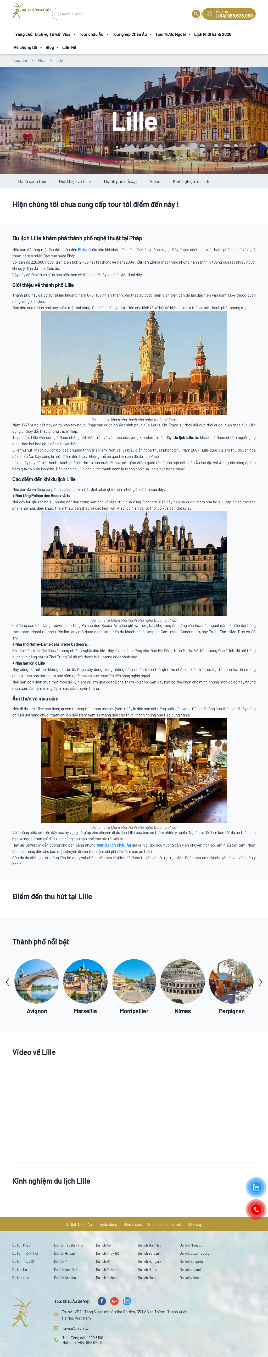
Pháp (42, 60)
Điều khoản (132, 1224)
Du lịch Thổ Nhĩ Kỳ (25, 1253)
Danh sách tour (32, 181)
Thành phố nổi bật (120, 181)
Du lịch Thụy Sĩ (23, 1261)
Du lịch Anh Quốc (66, 1269)
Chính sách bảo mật (165, 1224)
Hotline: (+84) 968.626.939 (84, 1342)
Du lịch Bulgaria (191, 1261)
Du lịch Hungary (149, 1261)
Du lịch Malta (147, 1278)
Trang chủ (23, 34)
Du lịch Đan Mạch (150, 1245)
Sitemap (195, 1224)
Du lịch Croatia (65, 1278)
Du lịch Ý (60, 1261)
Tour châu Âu (94, 34)
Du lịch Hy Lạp (64, 1253)
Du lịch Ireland (190, 1269)
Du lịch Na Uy (147, 1269)
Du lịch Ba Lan (148, 1253)
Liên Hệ (69, 47)
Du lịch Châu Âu (79, 1224)
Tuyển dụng (107, 1224)
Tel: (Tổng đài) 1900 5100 (82, 1337)
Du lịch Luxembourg (194, 1253)
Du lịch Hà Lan (22, 1269)
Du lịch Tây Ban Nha (68, 1245)
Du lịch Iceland (107, 1278)
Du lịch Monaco (191, 1245)
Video (155, 181)
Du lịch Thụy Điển (108, 1253)
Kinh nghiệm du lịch (191, 181)
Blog (53, 47)
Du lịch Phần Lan (108, 1269)
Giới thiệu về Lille (75, 181)
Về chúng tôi (28, 47)
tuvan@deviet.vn (76, 1328)
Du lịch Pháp (21, 1245)
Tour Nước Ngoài (173, 34)
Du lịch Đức (20, 1278)
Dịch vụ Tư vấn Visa (55, 34)
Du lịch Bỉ (103, 1261)
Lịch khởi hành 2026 (212, 34)
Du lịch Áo (103, 1245)
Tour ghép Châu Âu (132, 34)
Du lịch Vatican (191, 1278)
